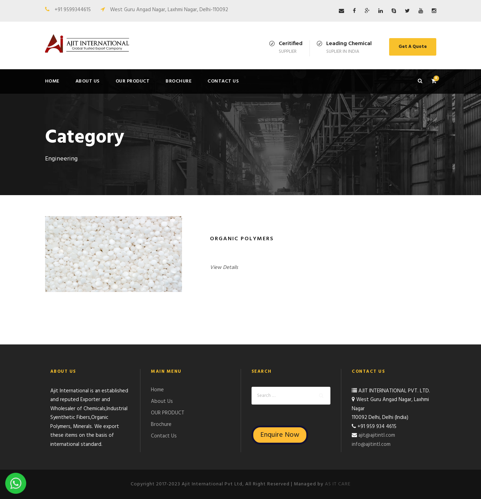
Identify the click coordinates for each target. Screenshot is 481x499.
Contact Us (223, 81)
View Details (224, 267)
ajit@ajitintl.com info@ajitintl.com (373, 440)
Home (52, 81)
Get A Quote (413, 46)
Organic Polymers (242, 238)
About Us (87, 81)
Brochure (178, 81)
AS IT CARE (338, 484)
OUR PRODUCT (133, 81)
